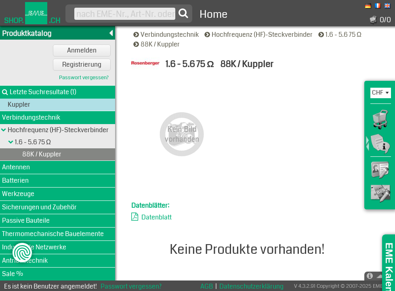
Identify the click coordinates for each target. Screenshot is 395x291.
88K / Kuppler (157, 44)
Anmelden (82, 50)
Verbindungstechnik (166, 34)
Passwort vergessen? (84, 77)
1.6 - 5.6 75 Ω (340, 34)
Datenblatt (156, 217)
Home (213, 14)
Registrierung (81, 64)
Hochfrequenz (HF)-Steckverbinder (259, 34)
